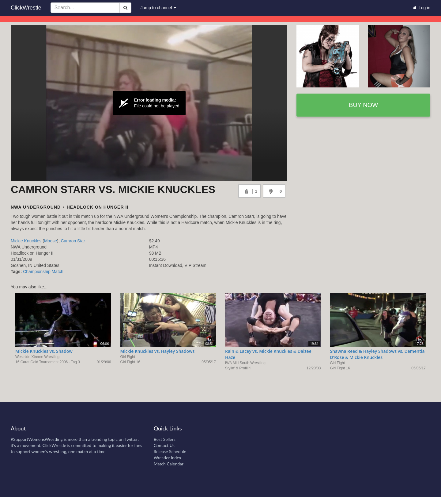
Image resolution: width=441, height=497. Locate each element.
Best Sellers (164, 439)
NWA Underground (36, 207)
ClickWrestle (26, 8)
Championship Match (43, 271)
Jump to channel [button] (158, 7)
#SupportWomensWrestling (37, 439)
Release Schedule (170, 451)
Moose (50, 240)
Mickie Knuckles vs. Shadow (44, 351)
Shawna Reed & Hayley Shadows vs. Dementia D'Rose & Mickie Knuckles (377, 354)
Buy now (363, 105)
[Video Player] (149, 103)
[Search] (125, 7)
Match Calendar (168, 463)
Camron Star (73, 240)
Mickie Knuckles (26, 240)
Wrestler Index (167, 457)
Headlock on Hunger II (97, 207)
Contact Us (164, 445)
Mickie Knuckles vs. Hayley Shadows (157, 351)
